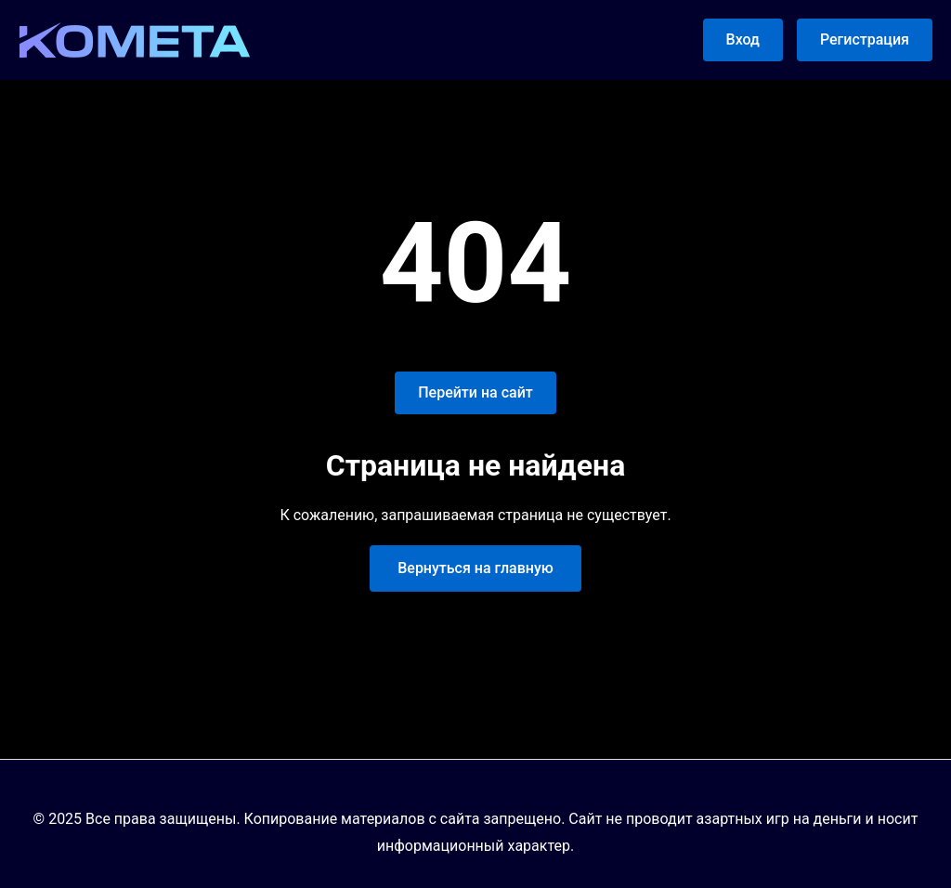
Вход (743, 39)
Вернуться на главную (475, 568)
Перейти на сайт (475, 392)
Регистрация (864, 39)
